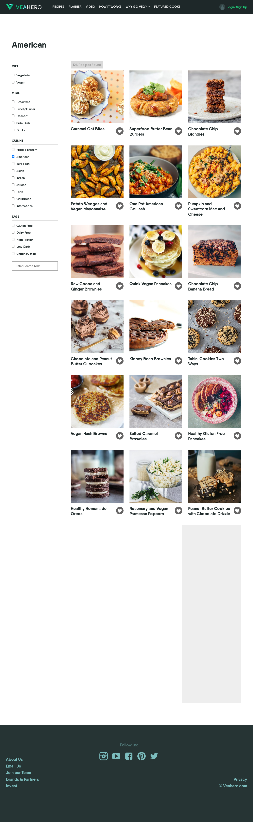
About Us (14, 774)
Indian (20, 178)
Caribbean (23, 199)
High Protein (24, 240)
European (22, 164)
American (22, 157)
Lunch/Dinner (25, 109)
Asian (20, 171)
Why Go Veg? (136, 6)
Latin (19, 192)
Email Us (13, 780)
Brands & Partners (22, 794)
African (21, 185)
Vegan (20, 82)
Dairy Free (23, 232)
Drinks (20, 130)
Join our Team (18, 787)
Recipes (58, 6)
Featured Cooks (167, 6)
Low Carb (23, 246)
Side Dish (23, 123)
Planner (75, 6)
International (24, 206)
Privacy (240, 794)
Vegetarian (23, 75)
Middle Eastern (26, 150)
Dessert (21, 116)
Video (90, 6)
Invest (11, 800)
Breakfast (23, 102)
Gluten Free (24, 226)
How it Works (110, 6)
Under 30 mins (26, 254)
